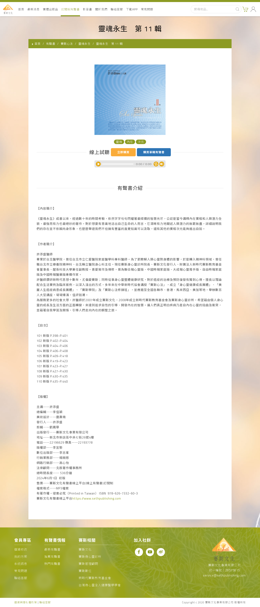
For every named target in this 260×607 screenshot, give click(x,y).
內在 (130, 142)
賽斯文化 (85, 549)
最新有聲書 (52, 549)
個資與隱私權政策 (25, 602)
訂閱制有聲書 (70, 9)
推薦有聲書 (52, 556)
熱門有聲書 (52, 563)
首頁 (21, 9)
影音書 (87, 9)
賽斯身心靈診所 (90, 556)
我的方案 (20, 556)
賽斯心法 (67, 44)
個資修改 (20, 549)
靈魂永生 (84, 44)
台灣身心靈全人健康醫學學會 (100, 585)
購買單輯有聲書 (154, 152)
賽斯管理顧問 (88, 563)
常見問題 (147, 9)
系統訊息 (20, 563)
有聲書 (50, 44)
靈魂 (119, 142)
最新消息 (33, 9)
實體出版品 (50, 9)
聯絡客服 (117, 9)
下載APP (132, 9)
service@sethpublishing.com (224, 575)
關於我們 (101, 9)
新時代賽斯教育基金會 (95, 578)
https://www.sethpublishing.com (96, 498)
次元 (141, 142)
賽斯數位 (85, 571)
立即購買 (123, 152)
